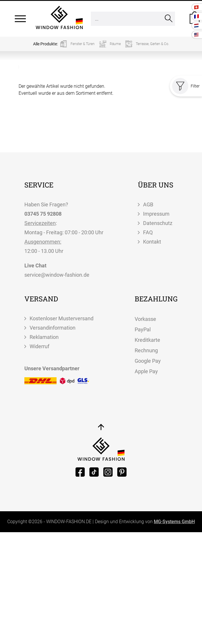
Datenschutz (157, 223)
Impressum (156, 214)
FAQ (148, 232)
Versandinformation (52, 328)
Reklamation (44, 337)
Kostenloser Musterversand (61, 318)
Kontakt (152, 242)
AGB (148, 204)
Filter (186, 86)
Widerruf (39, 346)
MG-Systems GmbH (174, 521)
